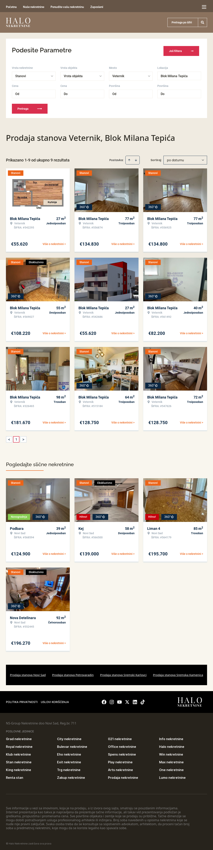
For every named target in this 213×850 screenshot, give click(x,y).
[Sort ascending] (129, 158)
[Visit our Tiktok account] (142, 700)
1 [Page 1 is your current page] (16, 438)
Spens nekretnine (122, 753)
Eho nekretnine (69, 753)
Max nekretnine (171, 761)
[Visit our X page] (127, 700)
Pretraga (29, 107)
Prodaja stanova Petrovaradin (73, 673)
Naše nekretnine (33, 7)
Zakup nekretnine (71, 776)
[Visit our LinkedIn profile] (135, 700)
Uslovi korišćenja (55, 700)
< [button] (9, 438)
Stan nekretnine (19, 761)
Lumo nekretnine (172, 776)
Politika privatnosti (22, 700)
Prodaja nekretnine (123, 776)
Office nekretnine (122, 745)
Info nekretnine (171, 738)
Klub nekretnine (18, 753)
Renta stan (14, 776)
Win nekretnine (171, 753)
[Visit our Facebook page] (104, 700)
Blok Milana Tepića (174, 75)
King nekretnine (18, 768)
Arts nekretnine (120, 768)
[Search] (202, 22)
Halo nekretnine (171, 745)
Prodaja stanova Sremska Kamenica (178, 673)
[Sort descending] (136, 158)
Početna (11, 7)
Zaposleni (96, 7)
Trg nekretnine (68, 768)
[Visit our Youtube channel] (119, 700)
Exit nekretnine (69, 761)
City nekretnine (69, 738)
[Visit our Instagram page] (111, 700)
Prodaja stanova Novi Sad (28, 673)
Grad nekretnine (19, 738)
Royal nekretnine (19, 745)
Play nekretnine (120, 761)
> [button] (23, 438)
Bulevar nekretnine (72, 745)
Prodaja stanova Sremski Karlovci (123, 673)
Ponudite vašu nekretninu (67, 7)
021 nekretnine (120, 738)
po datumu (175, 159)
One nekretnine (171, 768)
